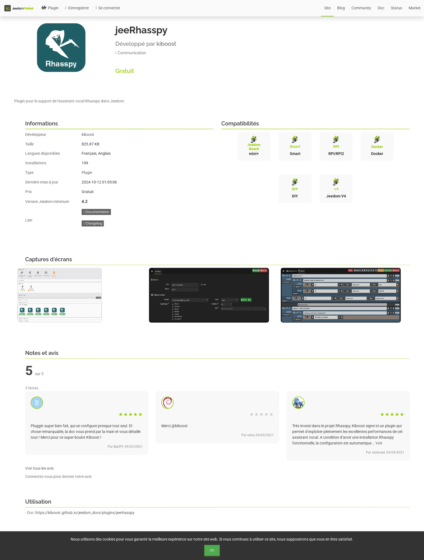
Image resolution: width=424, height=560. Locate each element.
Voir (379, 443)
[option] (80, 295)
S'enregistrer (77, 8)
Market (415, 8)
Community (361, 8)
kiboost (166, 43)
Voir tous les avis (39, 468)
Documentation (96, 212)
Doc (381, 8)
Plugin (50, 8)
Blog (341, 8)
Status (396, 8)
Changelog (92, 223)
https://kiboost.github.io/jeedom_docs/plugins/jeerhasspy (84, 512)
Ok (212, 550)
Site (327, 8)
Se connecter (108, 8)
